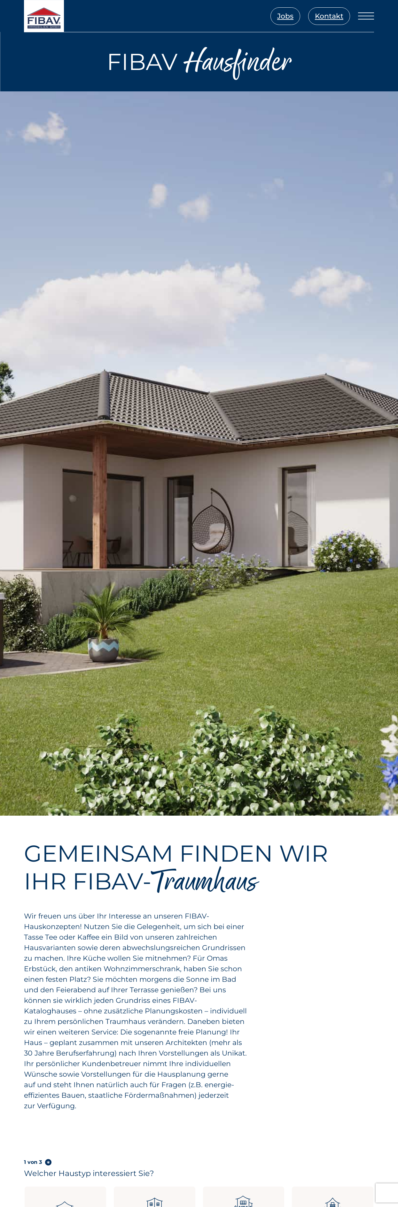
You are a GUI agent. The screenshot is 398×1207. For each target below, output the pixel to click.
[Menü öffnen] (366, 16)
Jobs (285, 16)
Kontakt (329, 16)
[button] (14, 1193)
